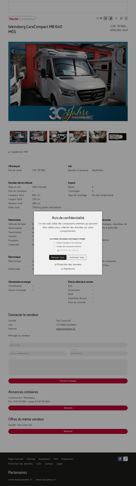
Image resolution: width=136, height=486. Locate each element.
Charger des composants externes (68, 246)
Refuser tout (57, 257)
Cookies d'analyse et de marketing (68, 243)
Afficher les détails (69, 250)
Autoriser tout (76, 257)
